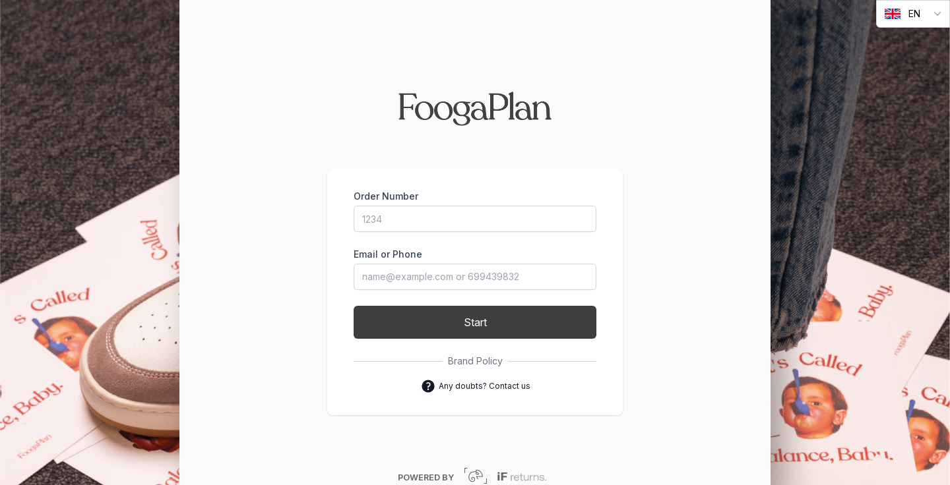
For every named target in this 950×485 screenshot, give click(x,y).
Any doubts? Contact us (475, 386)
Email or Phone (388, 254)
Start (475, 322)
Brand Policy (475, 360)
